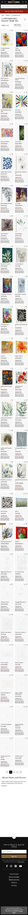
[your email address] (14, 851)
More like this (5, 56)
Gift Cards (14, 885)
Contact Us (14, 882)
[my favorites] (5, 2)
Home (2, 15)
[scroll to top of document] (14, 839)
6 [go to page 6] (17, 772)
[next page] (20, 772)
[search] (23, 2)
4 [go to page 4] (10, 772)
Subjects (8, 15)
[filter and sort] (20, 25)
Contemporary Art (16, 15)
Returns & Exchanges (14, 877)
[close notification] (26, 908)
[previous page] (7, 772)
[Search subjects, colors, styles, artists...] (14, 6)
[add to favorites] (25, 19)
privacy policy (21, 861)
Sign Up (14, 856)
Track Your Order (14, 874)
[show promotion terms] (14, 11)
